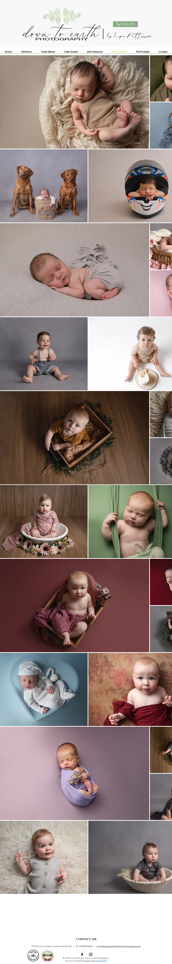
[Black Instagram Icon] (90, 954)
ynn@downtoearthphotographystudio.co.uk (119, 946)
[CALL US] (125, 24)
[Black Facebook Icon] (82, 954)
